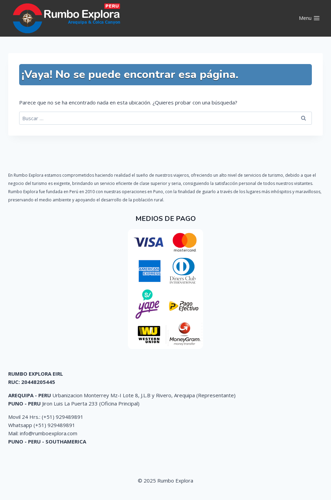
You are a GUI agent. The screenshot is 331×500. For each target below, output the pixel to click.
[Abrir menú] (309, 18)
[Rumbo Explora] (68, 18)
